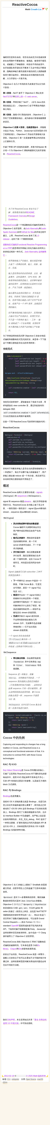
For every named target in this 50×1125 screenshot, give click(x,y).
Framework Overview (17, 216)
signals (39, 492)
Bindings (7, 796)
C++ (9, 1079)
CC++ (5, 1082)
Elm (20, 949)
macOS (40, 1079)
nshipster (15, 1079)
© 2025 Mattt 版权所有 (36, 1076)
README (30, 212)
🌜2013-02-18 (8, 1076)
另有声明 (11, 1020)
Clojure (13, 949)
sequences (22, 496)
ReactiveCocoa (13, 154)
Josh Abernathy (32, 228)
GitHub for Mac (27, 232)
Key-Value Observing (12, 770)
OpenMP (15, 926)
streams (27, 501)
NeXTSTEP (8, 97)
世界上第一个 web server (26, 97)
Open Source (31, 1079)
